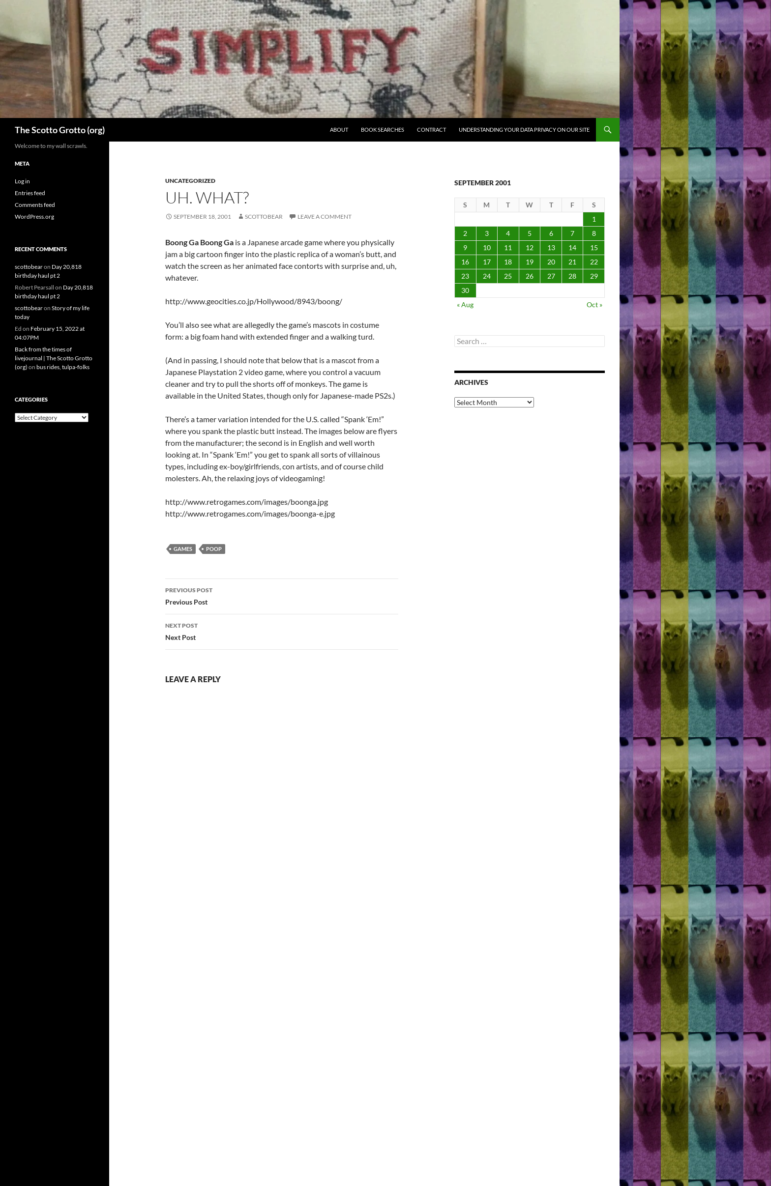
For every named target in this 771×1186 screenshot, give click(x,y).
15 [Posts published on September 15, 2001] (594, 247)
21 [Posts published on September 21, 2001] (572, 262)
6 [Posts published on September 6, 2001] (551, 233)
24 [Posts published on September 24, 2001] (487, 276)
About (339, 129)
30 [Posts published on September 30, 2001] (465, 290)
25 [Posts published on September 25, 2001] (508, 276)
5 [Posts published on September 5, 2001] (530, 233)
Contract (431, 129)
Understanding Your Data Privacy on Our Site (524, 129)
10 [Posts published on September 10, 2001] (487, 247)
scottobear (264, 216)
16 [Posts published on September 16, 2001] (465, 262)
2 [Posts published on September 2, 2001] (465, 233)
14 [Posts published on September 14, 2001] (572, 247)
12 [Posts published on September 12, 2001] (530, 247)
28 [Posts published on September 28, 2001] (572, 276)
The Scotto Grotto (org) (60, 129)
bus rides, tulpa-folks (62, 367)
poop (214, 549)
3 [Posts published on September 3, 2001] (487, 233)
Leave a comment (324, 216)
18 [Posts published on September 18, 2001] (508, 262)
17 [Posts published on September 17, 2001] (487, 262)
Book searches (382, 129)
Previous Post (281, 595)
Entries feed (30, 193)
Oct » (594, 304)
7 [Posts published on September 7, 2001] (572, 233)
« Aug (465, 304)
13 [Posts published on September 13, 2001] (551, 247)
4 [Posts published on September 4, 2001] (508, 233)
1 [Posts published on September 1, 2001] (594, 219)
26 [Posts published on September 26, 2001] (530, 276)
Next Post (281, 630)
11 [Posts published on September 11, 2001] (508, 247)
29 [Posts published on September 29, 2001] (594, 276)
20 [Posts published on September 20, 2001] (551, 262)
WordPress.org (34, 216)
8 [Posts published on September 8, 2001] (594, 233)
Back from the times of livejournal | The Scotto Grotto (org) (53, 358)
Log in (22, 181)
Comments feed (35, 204)
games (183, 549)
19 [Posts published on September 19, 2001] (530, 262)
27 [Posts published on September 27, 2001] (551, 276)
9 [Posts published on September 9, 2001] (465, 247)
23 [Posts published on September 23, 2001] (465, 276)
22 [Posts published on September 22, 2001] (594, 262)
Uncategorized (190, 180)
